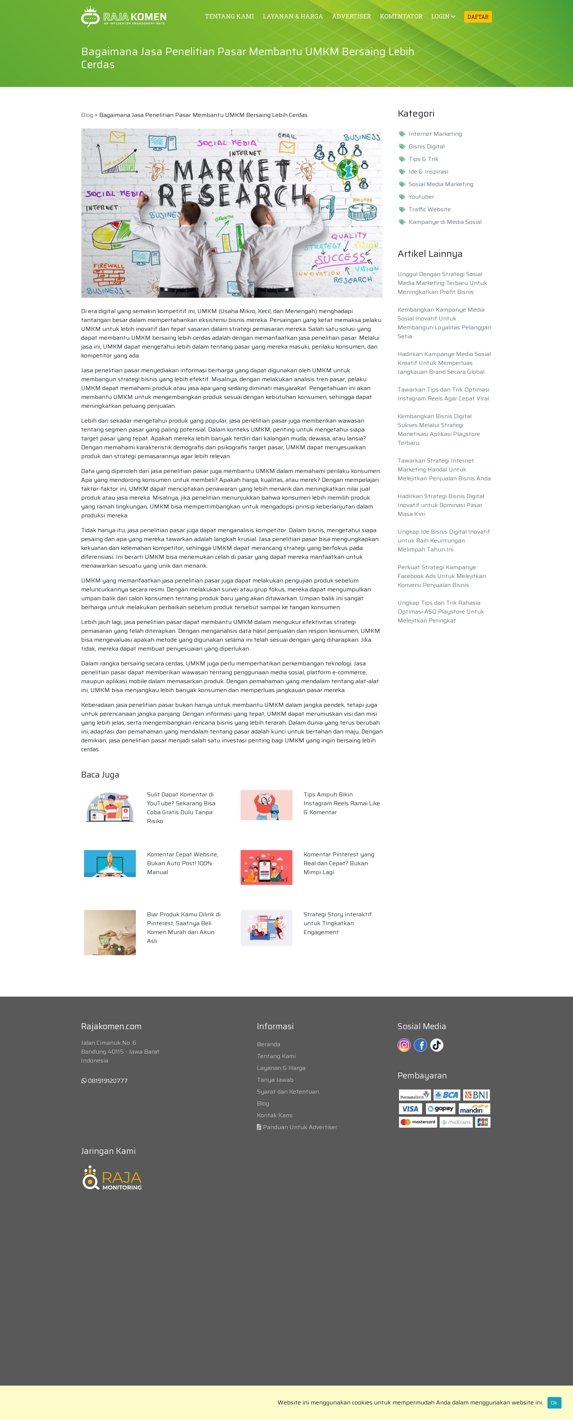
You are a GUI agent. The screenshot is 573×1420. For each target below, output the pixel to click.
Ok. (554, 1403)
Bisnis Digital (427, 146)
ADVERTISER (351, 16)
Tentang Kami (276, 1056)
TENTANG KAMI (229, 16)
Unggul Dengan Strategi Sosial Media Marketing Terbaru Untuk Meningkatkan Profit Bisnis (442, 282)
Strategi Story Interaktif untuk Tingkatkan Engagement (338, 923)
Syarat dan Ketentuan (288, 1091)
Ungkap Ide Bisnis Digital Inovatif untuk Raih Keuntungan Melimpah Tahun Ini (444, 540)
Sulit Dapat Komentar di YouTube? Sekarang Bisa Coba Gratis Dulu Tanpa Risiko (181, 808)
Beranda (268, 1044)
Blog (87, 115)
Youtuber (421, 196)
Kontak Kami (274, 1115)
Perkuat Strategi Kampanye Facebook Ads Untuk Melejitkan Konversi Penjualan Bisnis (442, 576)
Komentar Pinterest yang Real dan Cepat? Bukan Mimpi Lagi (339, 863)
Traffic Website (430, 209)
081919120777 (104, 1080)
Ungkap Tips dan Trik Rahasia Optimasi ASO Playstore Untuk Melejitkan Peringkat (441, 611)
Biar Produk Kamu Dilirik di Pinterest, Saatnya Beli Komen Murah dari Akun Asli (184, 928)
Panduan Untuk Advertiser (300, 1127)
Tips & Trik (424, 159)
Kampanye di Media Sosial (445, 222)
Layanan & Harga (281, 1067)
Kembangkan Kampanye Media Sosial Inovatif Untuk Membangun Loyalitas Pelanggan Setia (444, 323)
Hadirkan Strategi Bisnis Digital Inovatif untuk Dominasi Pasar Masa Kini (441, 504)
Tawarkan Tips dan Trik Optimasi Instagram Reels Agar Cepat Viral (443, 394)
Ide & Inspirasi (428, 171)
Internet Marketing (435, 134)
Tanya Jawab (275, 1079)
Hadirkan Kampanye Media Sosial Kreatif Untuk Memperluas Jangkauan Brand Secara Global (444, 362)
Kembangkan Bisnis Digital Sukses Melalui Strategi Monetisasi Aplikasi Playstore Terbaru (439, 429)
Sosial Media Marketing (441, 184)
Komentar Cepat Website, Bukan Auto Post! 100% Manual (182, 863)
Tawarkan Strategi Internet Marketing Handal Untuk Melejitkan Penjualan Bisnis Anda (444, 469)
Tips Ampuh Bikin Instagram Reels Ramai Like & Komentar (342, 803)
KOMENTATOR (401, 16)
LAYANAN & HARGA (293, 16)
